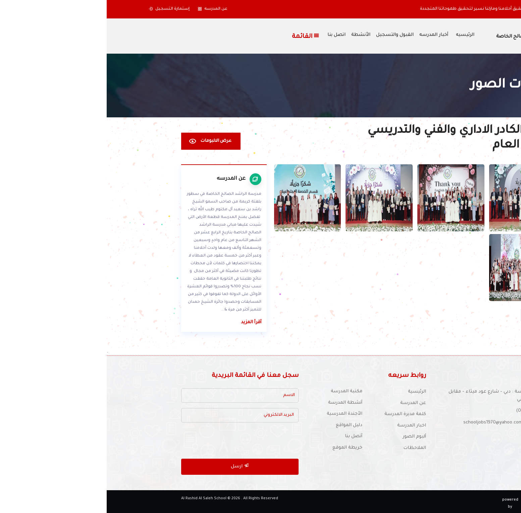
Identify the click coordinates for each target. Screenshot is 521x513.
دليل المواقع (242, 425)
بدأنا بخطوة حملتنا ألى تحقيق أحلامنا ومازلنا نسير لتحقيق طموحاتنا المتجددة (388, 9)
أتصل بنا (247, 436)
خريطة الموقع (241, 447)
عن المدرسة (306, 403)
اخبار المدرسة (305, 425)
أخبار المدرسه (327, 35)
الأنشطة (254, 35)
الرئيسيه (358, 35)
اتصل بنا (230, 35)
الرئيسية (310, 391)
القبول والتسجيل (288, 35)
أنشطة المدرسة (238, 402)
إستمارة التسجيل (62, 9)
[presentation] (141, 441)
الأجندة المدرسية (238, 413)
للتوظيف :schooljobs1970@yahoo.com (397, 422)
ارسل (133, 466)
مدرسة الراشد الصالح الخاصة (421, 37)
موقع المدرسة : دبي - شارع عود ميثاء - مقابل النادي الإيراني (390, 395)
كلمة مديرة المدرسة (298, 414)
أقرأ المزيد (144, 322)
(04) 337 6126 (423, 410)
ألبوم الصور (307, 436)
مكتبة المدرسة (240, 391)
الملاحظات (308, 448)
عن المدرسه (106, 9)
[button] (469, 9)
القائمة (199, 36)
